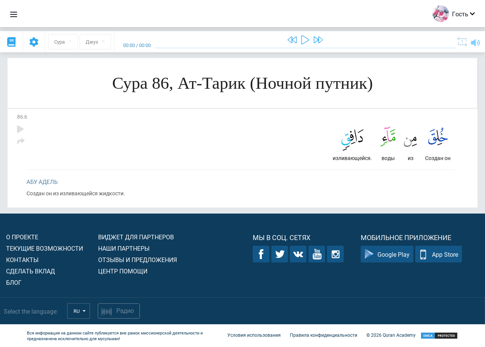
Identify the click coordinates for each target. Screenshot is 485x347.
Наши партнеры (124, 248)
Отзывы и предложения (137, 260)
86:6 (22, 116)
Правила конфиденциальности (323, 335)
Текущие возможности (44, 248)
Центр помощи (122, 271)
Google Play (387, 254)
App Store (438, 254)
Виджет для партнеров (136, 237)
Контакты (22, 260)
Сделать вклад (30, 271)
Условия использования (254, 335)
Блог (14, 282)
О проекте (22, 237)
